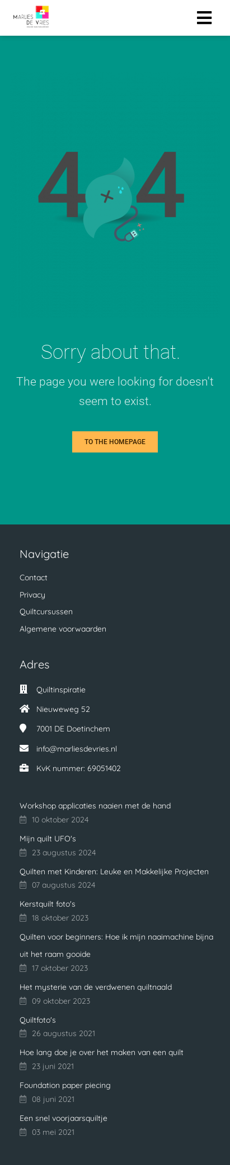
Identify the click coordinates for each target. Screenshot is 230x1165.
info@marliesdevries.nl (76, 749)
